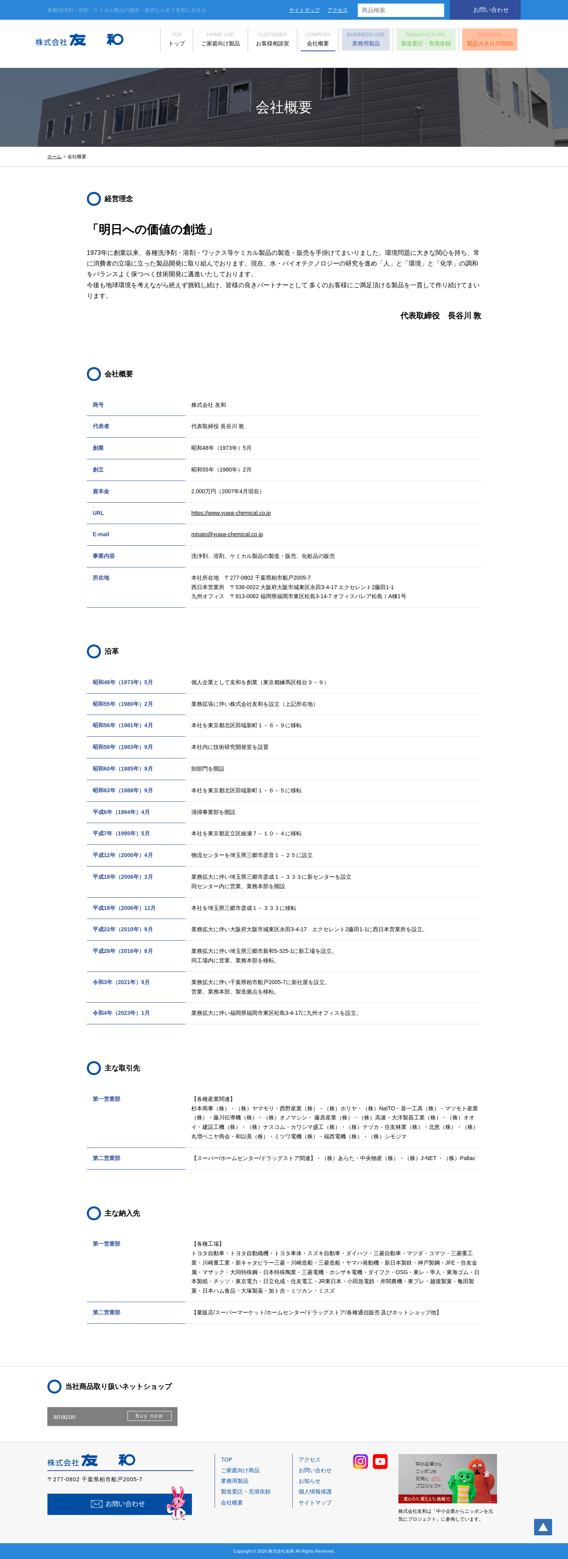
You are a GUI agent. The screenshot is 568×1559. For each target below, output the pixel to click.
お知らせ (310, 1481)
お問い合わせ (491, 9)
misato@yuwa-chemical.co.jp (227, 534)
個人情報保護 (315, 1491)
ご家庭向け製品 (208, 40)
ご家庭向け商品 (240, 1470)
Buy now (148, 1416)
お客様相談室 (260, 40)
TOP (226, 1459)
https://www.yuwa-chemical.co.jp (231, 513)
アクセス (337, 10)
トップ (164, 40)
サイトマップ (304, 10)
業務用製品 (354, 40)
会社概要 (306, 40)
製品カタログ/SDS (478, 40)
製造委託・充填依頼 (414, 40)
